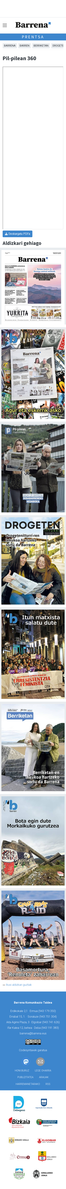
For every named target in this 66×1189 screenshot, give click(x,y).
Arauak (44, 1077)
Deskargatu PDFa (17, 233)
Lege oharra (43, 1070)
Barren (24, 45)
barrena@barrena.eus (33, 1033)
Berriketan (41, 45)
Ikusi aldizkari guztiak (19, 984)
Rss (48, 1084)
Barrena (9, 45)
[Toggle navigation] (5, 25)
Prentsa (33, 37)
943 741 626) (51, 1022)
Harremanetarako (28, 1084)
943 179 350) (47, 1011)
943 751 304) (48, 1016)
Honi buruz (22, 1070)
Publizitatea (25, 1077)
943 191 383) (50, 1027)
